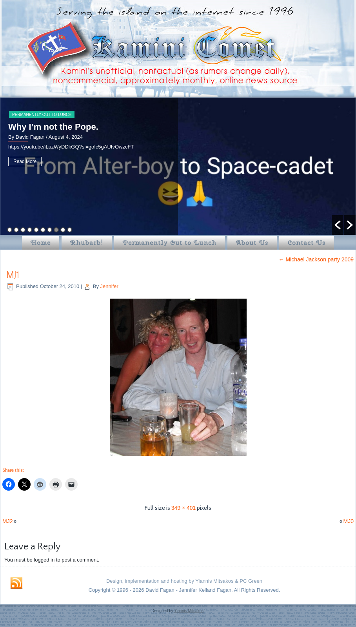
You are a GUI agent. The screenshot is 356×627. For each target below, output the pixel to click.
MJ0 (348, 521)
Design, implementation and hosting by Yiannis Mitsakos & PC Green (184, 581)
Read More (24, 161)
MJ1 (12, 275)
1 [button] (9, 229)
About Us (252, 243)
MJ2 (7, 521)
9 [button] (62, 229)
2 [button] (16, 229)
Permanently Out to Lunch (41, 114)
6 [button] (42, 229)
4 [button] (29, 229)
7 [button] (49, 229)
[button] (337, 225)
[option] (178, 166)
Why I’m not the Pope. (53, 127)
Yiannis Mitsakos (188, 611)
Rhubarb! (86, 243)
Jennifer (109, 286)
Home (41, 243)
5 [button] (36, 229)
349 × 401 (183, 508)
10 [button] (69, 229)
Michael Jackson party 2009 (316, 259)
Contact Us (306, 243)
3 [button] (22, 229)
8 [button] (56, 229)
